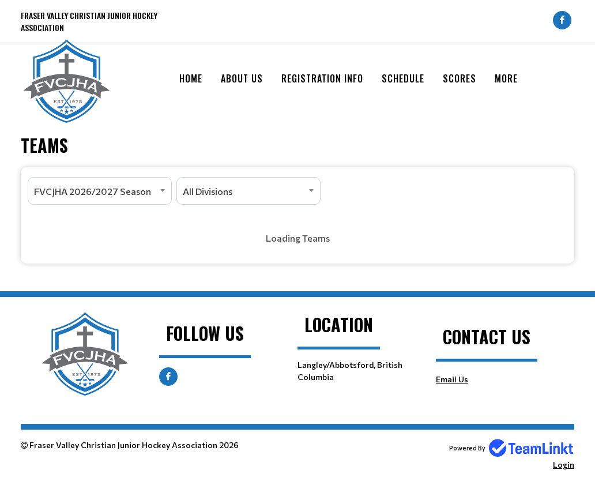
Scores (459, 78)
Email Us (452, 379)
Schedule (403, 78)
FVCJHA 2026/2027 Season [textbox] (92, 191)
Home (190, 78)
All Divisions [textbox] (207, 191)
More (506, 78)
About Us (242, 78)
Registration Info (322, 78)
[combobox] (100, 191)
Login (563, 464)
